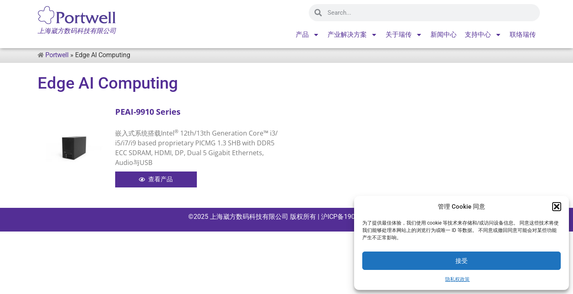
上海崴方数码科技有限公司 (249, 216)
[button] (557, 207)
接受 (461, 261)
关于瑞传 (404, 34)
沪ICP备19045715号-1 (352, 216)
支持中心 (483, 34)
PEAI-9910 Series (148, 111)
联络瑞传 (523, 34)
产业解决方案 (352, 34)
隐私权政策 (457, 279)
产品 (307, 34)
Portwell (57, 55)
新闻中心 (443, 34)
